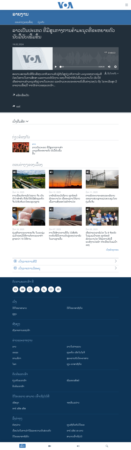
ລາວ (34, 144)
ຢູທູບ (14, 314)
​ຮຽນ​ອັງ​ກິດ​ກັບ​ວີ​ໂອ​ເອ (76, 425)
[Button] (16, 107)
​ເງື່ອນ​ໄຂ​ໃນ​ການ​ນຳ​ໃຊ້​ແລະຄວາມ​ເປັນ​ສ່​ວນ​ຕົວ (31, 430)
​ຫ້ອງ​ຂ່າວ (16, 425)
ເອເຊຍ (15, 352)
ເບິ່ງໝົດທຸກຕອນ (112, 250)
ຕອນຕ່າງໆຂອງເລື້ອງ (24, 22)
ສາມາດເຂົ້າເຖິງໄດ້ (74, 436)
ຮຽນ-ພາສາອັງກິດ (74, 364)
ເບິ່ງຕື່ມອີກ (20, 121)
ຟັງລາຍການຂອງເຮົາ (21, 330)
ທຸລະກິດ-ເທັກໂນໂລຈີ (76, 352)
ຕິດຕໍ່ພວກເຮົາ (18, 386)
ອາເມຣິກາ (16, 358)
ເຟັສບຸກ (15, 402)
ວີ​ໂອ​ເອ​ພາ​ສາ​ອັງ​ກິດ (20, 436)
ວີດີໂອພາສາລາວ (19, 308)
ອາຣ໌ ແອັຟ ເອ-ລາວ (75, 430)
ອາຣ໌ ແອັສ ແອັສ (19, 408)
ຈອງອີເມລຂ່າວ (73, 402)
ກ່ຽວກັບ (41, 22)
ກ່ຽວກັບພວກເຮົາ (19, 380)
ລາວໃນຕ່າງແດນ (74, 346)
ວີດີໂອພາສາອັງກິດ (75, 308)
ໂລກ (14, 364)
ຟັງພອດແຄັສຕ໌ (73, 380)
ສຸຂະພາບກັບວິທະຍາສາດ (77, 358)
